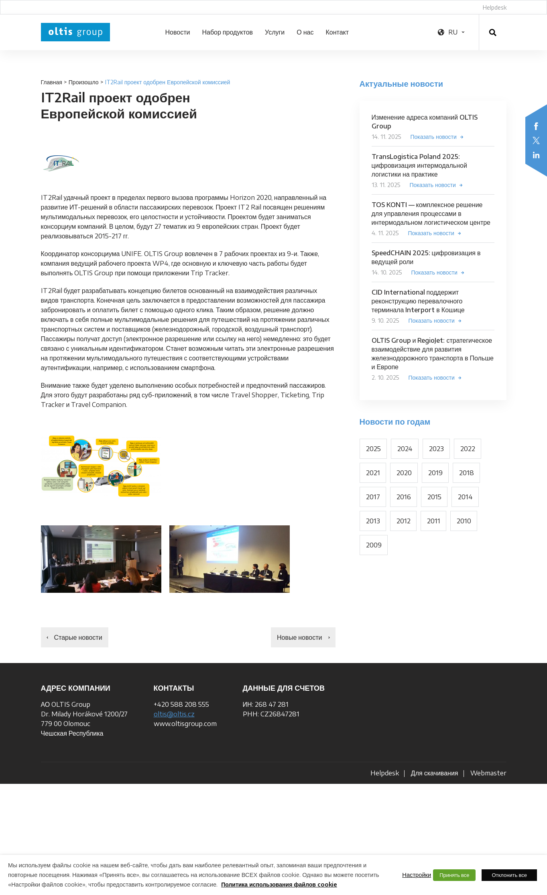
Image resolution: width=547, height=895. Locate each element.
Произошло (84, 82)
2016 (404, 497)
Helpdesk (494, 7)
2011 (433, 521)
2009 (374, 545)
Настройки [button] (416, 874)
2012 (404, 521)
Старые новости (78, 637)
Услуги (275, 32)
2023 (436, 449)
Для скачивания (434, 773)
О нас (305, 32)
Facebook (536, 126)
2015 (434, 497)
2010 (464, 521)
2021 (373, 473)
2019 (435, 473)
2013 (373, 521)
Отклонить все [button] (509, 875)
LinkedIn (536, 155)
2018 (466, 473)
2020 (404, 473)
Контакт (337, 32)
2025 (373, 449)
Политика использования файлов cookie (279, 884)
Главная (51, 82)
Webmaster (488, 773)
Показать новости (434, 136)
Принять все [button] (454, 875)
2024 (405, 449)
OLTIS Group (75, 32)
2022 (467, 449)
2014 (465, 497)
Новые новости (299, 637)
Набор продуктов (227, 32)
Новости (177, 32)
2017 (373, 497)
